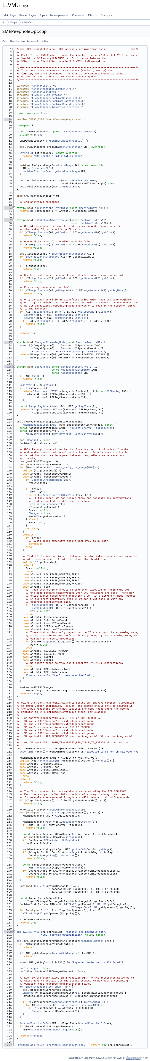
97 (8, 342)
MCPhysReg (113, 391)
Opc (35, 886)
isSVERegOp (42, 366)
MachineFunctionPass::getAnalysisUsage (51, 171)
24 (8, 119)
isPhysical (44, 321)
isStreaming (92, 1002)
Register (29, 315)
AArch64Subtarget (64, 953)
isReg (58, 311)
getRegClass (82, 406)
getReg (80, 315)
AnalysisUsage (63, 165)
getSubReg (72, 837)
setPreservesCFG (38, 168)
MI (76, 186)
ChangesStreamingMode (50, 342)
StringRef (26, 153)
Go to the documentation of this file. (25, 41)
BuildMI (64, 904)
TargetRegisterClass (43, 406)
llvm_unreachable (38, 675)
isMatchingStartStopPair (52, 220)
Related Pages (27, 15)
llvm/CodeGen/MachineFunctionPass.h (58, 101)
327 (8, 1045)
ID (39, 134)
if (21, 953)
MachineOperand (71, 372)
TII (57, 898)
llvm (44, 113)
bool (20, 941)
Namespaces (59, 15)
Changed (32, 440)
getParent (83, 428)
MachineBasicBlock (75, 180)
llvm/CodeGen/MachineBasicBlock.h (56, 98)
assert (24, 345)
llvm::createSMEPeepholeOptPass (61, 1045)
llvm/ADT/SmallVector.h (48, 95)
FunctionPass (26, 1045)
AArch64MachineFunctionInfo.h (53, 88)
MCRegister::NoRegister (67, 809)
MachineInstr (62, 186)
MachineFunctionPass (78, 131)
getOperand (41, 232)
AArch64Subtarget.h (45, 91)
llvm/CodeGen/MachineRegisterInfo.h (58, 104)
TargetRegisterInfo (74, 366)
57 (8, 220)
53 (8, 208)
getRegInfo (103, 428)
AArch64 (27, 22)
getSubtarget (62, 434)
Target (13, 22)
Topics (43, 15)
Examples (106, 15)
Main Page (10, 15)
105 (8, 366)
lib (4, 22)
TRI (93, 366)
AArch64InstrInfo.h (45, 85)
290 (8, 931)
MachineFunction (70, 146)
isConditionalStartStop (52, 208)
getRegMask (62, 290)
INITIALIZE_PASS (28, 931)
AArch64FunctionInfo (34, 1023)
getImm (59, 232)
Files (92, 15)
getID (102, 760)
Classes (78, 15)
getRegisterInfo (87, 434)
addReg (33, 913)
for (22, 986)
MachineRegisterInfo (75, 369)
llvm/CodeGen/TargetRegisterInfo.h (57, 107)
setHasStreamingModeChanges (50, 1029)
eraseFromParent (49, 504)
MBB (93, 180)
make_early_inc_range (71, 467)
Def (49, 821)
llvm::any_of (42, 391)
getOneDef (69, 821)
